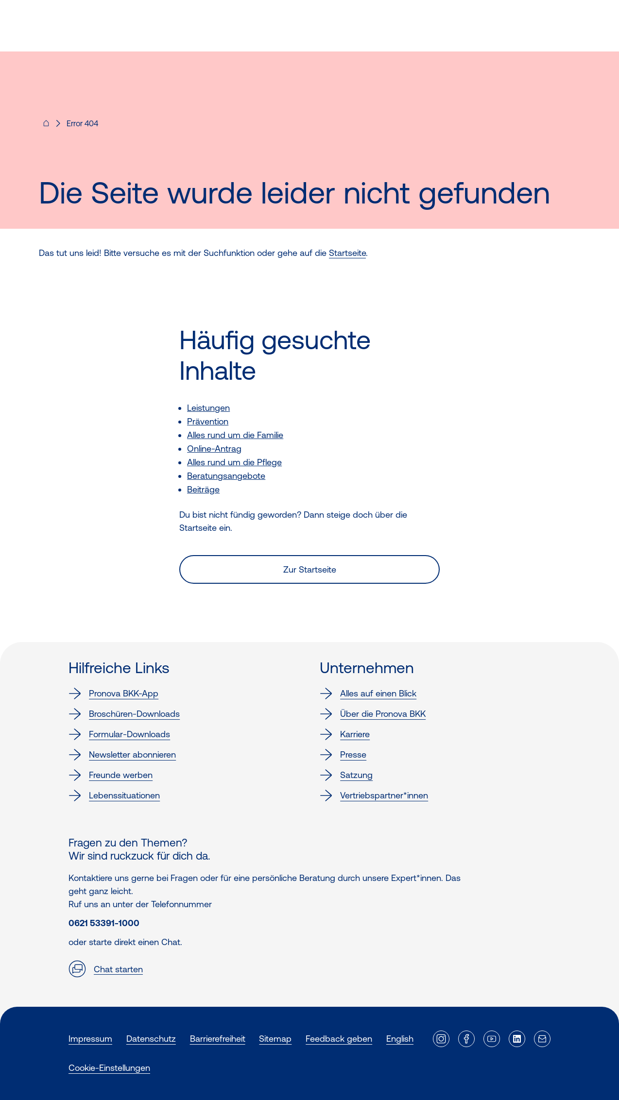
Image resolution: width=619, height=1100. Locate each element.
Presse (343, 755)
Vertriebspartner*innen (374, 795)
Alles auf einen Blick (368, 693)
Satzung (346, 775)
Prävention (207, 421)
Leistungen (208, 408)
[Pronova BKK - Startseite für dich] (46, 126)
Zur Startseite (309, 569)
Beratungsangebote (226, 476)
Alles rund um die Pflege (234, 462)
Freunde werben (111, 775)
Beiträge (203, 489)
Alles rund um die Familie (235, 435)
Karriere (345, 734)
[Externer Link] (441, 1039)
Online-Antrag (214, 448)
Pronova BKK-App (113, 693)
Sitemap (275, 1038)
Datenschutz (151, 1038)
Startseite (347, 253)
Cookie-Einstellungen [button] (109, 1068)
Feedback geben (339, 1038)
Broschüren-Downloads (124, 714)
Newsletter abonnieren (122, 755)
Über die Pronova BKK (373, 714)
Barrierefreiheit (217, 1038)
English (399, 1038)
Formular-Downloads (119, 734)
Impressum (90, 1038)
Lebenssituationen (114, 795)
